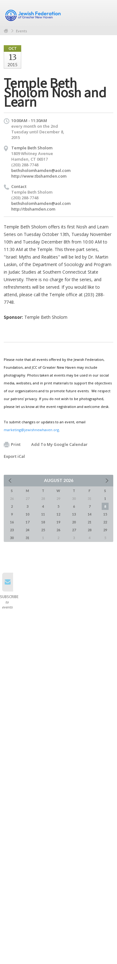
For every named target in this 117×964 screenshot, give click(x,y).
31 (27, 538)
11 (43, 514)
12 (58, 514)
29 (105, 530)
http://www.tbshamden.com (38, 176)
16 (12, 522)
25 (43, 530)
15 (105, 514)
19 (58, 522)
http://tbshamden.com (33, 209)
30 (12, 538)
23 (12, 530)
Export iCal (14, 456)
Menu (106, 13)
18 (43, 522)
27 (74, 530)
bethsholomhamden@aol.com (41, 170)
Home (6, 31)
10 (27, 514)
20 (74, 522)
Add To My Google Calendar (59, 444)
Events (21, 31)
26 (58, 530)
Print (12, 445)
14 (89, 514)
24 (27, 530)
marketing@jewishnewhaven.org (31, 429)
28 (89, 530)
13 (74, 514)
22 (105, 522)
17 (27, 522)
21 (89, 522)
